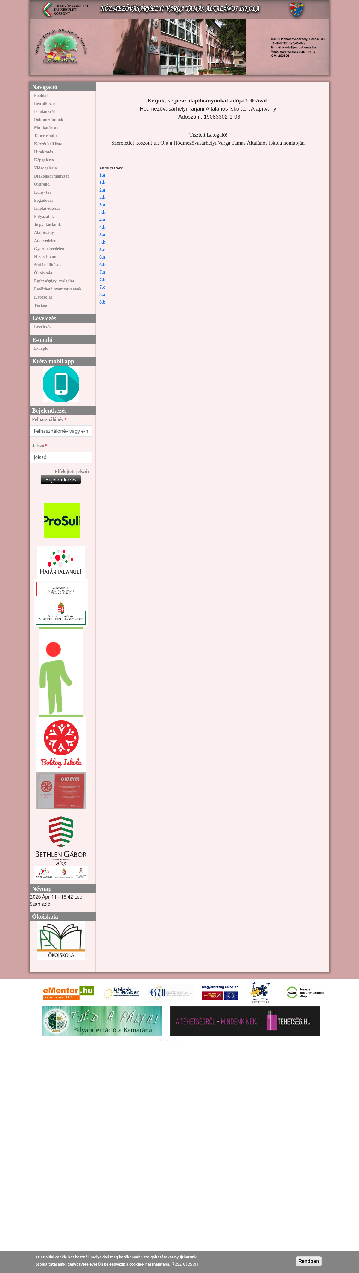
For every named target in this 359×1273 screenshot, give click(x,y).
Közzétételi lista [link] (48, 144)
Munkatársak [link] (46, 128)
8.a (102, 294)
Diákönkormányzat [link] (51, 176)
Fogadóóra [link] (44, 200)
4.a (102, 219)
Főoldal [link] (41, 95)
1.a (102, 175)
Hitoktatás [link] (43, 152)
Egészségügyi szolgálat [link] (54, 281)
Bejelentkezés (60, 479)
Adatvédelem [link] (46, 240)
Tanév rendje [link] (45, 136)
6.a (102, 257)
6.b (102, 264)
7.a (102, 272)
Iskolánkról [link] (44, 111)
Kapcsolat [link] (43, 297)
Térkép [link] (40, 305)
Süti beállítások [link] (48, 265)
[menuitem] (61, 95)
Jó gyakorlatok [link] (47, 224)
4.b (102, 227)
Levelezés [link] (42, 327)
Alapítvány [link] (44, 232)
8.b (102, 302)
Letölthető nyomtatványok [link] (57, 289)
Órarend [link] (42, 184)
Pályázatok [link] (44, 216)
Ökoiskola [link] (43, 273)
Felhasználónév (47, 419)
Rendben (309, 1261)
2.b (102, 197)
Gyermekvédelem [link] (50, 249)
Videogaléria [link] (45, 168)
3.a (102, 204)
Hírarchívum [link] (45, 257)
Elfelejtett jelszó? (72, 471)
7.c (102, 287)
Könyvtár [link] (42, 192)
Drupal (164, 1039)
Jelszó (38, 445)
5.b (102, 242)
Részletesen (184, 1263)
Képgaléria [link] (44, 160)
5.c (102, 249)
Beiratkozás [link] (44, 103)
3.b (102, 212)
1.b (102, 182)
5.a (102, 234)
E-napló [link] (41, 348)
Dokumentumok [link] (48, 119)
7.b (102, 279)
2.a (102, 189)
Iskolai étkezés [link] (47, 208)
